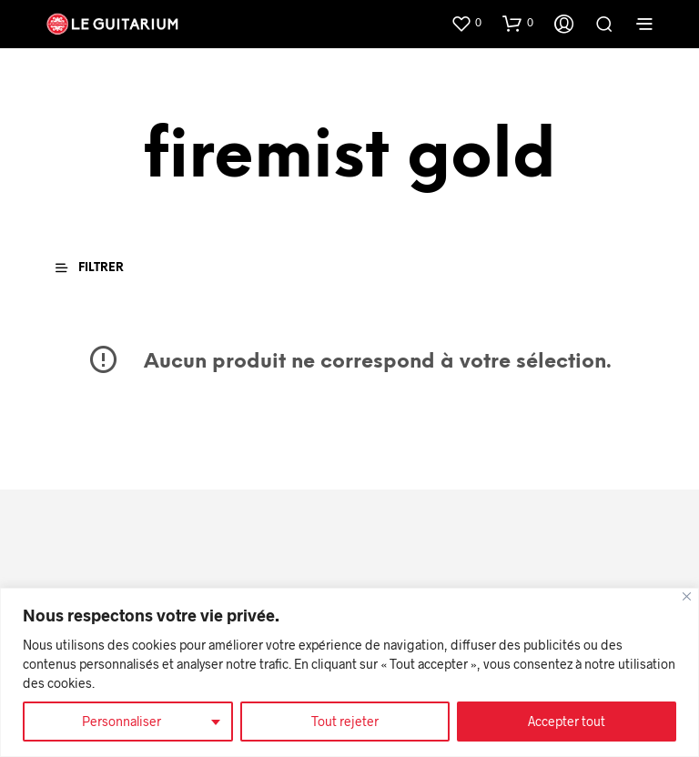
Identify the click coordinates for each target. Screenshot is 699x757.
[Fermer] (687, 596)
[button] (466, 23)
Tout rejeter (345, 721)
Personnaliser (121, 721)
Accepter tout (566, 721)
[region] (349, 672)
